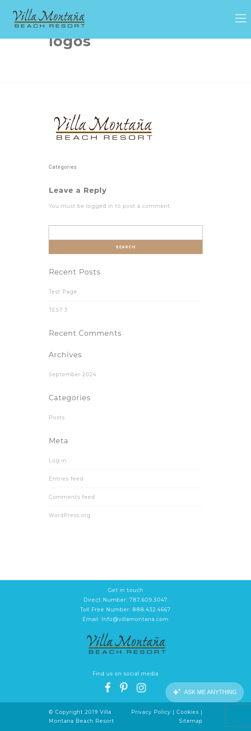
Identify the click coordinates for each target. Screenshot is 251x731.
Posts (57, 417)
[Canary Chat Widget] (204, 692)
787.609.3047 (148, 600)
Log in (58, 460)
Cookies (188, 712)
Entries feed (66, 479)
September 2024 (72, 374)
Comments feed (72, 497)
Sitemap (191, 721)
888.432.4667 (151, 609)
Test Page (63, 291)
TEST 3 (58, 310)
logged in (99, 206)
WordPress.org (70, 515)
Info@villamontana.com (135, 619)
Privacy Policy (151, 712)
